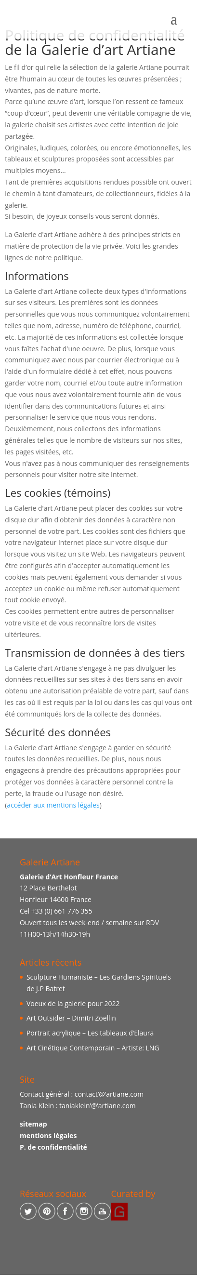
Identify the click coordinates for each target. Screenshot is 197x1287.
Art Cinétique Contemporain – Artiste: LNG (92, 1047)
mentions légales (48, 1135)
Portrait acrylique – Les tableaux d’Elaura (90, 1032)
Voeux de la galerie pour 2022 (73, 1003)
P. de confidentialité (53, 1147)
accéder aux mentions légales (53, 804)
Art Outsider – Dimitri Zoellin (71, 1017)
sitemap (33, 1123)
